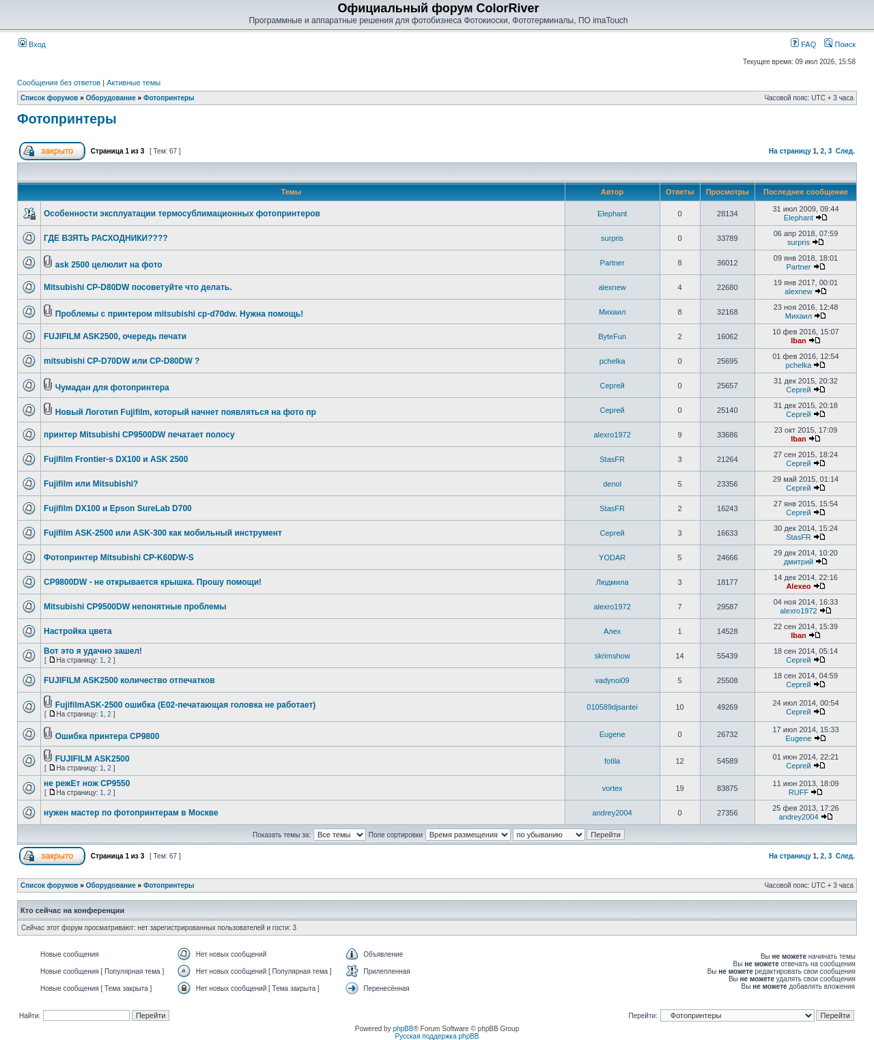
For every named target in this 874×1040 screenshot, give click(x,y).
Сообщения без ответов (58, 82)
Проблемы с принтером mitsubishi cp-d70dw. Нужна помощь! (179, 314)
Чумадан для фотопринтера (112, 387)
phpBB (403, 1028)
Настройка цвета (78, 631)
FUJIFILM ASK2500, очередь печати (115, 336)
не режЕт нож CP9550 (87, 783)
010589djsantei (612, 707)
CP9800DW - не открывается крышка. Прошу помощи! (153, 582)
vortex (612, 788)
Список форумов (49, 98)
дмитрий (799, 562)
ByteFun (612, 336)
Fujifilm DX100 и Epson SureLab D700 (118, 508)
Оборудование (111, 98)
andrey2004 (612, 813)
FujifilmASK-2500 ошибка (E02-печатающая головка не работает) (185, 705)
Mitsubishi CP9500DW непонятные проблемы (135, 606)
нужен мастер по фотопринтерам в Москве (131, 813)
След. (845, 151)
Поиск (840, 44)
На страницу (790, 151)
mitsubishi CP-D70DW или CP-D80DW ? (121, 361)
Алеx (612, 631)
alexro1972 (611, 435)
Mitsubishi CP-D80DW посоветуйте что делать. (137, 287)
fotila (612, 761)
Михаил (612, 312)
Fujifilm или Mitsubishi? (91, 484)
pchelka (612, 361)
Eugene (612, 734)
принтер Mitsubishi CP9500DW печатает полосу (139, 434)
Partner (612, 263)
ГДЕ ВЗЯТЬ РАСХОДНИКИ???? (106, 238)
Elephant (612, 214)
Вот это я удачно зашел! (93, 651)
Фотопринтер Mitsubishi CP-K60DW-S (119, 557)
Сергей (612, 385)
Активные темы (133, 82)
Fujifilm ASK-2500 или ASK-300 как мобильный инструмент (163, 533)
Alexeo (798, 586)
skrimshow (612, 656)
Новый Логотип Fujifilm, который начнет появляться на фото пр (185, 412)
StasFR (612, 459)
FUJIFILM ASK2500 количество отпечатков (129, 680)
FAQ (803, 44)
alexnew (611, 287)
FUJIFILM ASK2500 (92, 759)
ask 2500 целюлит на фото (109, 265)
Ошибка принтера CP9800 (107, 736)
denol (612, 484)
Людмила (612, 582)
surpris (612, 238)
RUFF (798, 792)
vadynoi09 (612, 680)
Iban (798, 340)
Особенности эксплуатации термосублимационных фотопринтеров (182, 213)
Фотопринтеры (169, 98)
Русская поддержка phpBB (437, 1036)
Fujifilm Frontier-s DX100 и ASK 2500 (116, 459)
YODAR (612, 557)
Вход (32, 44)
